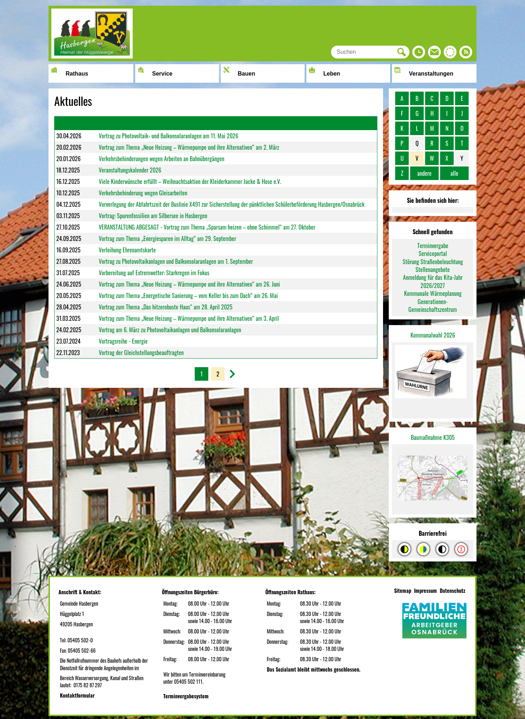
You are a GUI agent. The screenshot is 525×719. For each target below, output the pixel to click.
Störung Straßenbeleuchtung (433, 261)
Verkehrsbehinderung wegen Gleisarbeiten (143, 193)
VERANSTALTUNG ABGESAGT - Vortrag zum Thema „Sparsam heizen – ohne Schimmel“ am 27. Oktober (207, 227)
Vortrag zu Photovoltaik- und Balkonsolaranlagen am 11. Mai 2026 (168, 136)
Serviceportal (433, 253)
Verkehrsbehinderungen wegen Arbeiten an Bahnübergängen (161, 158)
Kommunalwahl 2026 (433, 335)
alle (454, 173)
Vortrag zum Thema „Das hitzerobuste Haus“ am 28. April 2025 (166, 307)
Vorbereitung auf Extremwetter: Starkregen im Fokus (154, 272)
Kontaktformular (77, 695)
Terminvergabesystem (186, 696)
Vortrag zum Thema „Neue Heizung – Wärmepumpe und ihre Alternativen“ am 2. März (189, 147)
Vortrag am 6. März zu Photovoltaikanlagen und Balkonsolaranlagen (170, 329)
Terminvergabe (432, 245)
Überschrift (111, 123)
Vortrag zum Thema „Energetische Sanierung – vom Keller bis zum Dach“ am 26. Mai (188, 295)
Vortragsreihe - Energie (123, 341)
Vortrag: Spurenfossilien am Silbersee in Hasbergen (153, 215)
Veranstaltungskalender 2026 (130, 170)
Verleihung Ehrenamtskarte (127, 250)
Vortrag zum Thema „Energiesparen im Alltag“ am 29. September (167, 238)
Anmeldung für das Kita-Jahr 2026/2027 (433, 281)
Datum (63, 122)
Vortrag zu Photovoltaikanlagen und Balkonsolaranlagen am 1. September (176, 261)
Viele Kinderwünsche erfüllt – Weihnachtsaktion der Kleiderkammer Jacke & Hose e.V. (190, 181)
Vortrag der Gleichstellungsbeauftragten (141, 352)
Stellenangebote (433, 269)
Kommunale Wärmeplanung (433, 293)
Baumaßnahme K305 (433, 437)
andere (424, 173)
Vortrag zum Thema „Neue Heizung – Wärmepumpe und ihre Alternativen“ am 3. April (189, 318)
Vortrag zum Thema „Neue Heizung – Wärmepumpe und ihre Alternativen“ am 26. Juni (189, 284)
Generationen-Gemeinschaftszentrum (432, 305)
